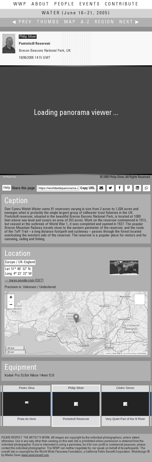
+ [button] (10, 297)
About (40, 4)
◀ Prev (22, 22)
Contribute (122, 4)
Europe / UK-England (20, 262)
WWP (20, 4)
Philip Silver (27, 37)
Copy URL (87, 188)
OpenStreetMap (129, 353)
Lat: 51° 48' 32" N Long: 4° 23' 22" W (18, 271)
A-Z (85, 22)
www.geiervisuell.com (35, 455)
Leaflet (108, 353)
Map (70, 22)
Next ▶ (129, 22)
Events (89, 4)
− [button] (10, 305)
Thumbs (48, 22)
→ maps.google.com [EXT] (23, 280)
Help (6, 188)
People (64, 4)
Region (104, 22)
